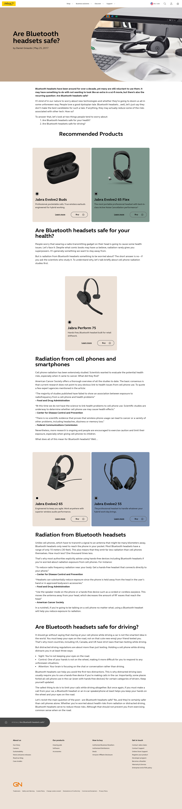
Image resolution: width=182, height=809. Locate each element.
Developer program (139, 758)
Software (56, 748)
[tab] (37, 194)
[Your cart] (178, 3)
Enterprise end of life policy (142, 768)
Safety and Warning (28, 791)
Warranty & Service (139, 764)
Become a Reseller (139, 761)
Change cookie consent (54, 791)
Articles (15, 722)
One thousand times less (79, 553)
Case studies (17, 761)
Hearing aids (57, 745)
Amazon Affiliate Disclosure (102, 755)
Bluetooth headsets (68, 256)
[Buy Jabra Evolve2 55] (138, 519)
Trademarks (16, 791)
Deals (94, 751)
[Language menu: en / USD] (155, 3)
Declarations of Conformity (71, 791)
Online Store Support (140, 751)
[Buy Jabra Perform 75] (105, 343)
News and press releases (22, 755)
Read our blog (18, 758)
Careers (16, 748)
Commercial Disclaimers (89, 791)
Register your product (140, 755)
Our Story (16, 745)
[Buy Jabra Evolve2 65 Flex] (138, 214)
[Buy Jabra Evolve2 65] (79, 519)
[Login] (171, 3)
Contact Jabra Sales (139, 745)
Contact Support (138, 748)
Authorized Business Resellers (103, 745)
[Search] (165, 3)
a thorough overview (81, 381)
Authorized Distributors (100, 748)
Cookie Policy (40, 791)
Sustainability (18, 751)
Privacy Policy (103, 791)
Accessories (57, 751)
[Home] (6, 722)
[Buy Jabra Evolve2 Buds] (79, 214)
